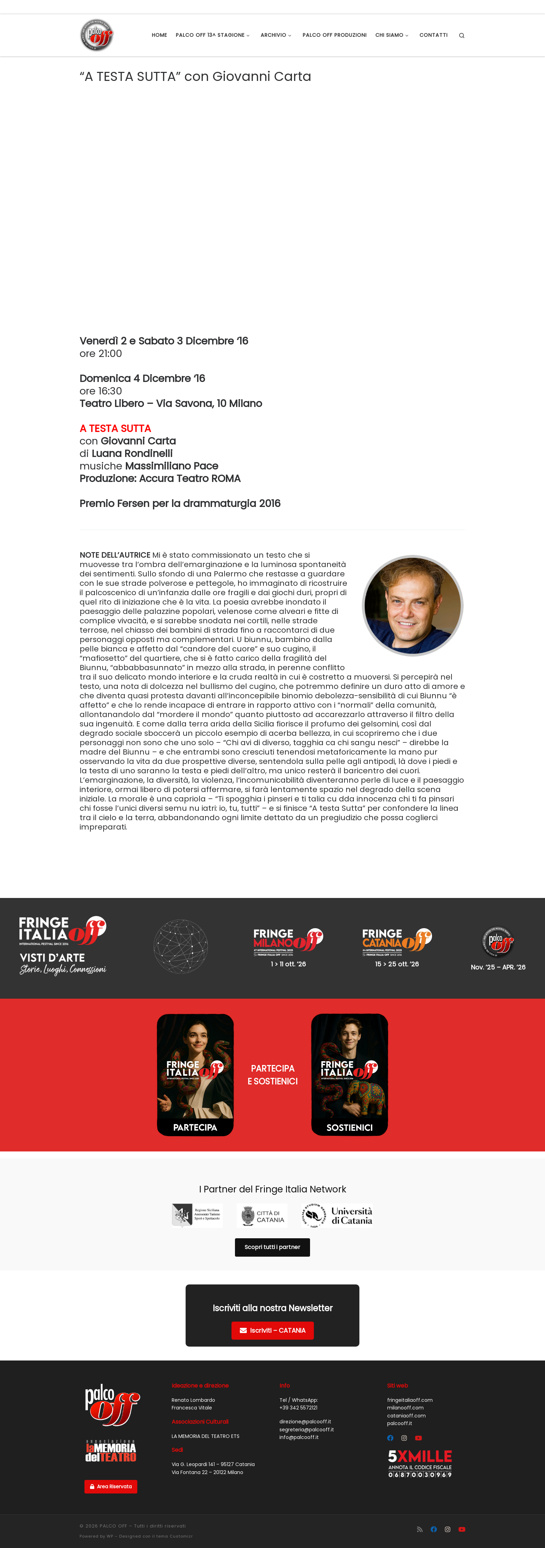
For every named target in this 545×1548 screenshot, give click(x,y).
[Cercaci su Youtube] (418, 1438)
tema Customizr (174, 1536)
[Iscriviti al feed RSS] (420, 1529)
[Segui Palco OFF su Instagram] (404, 1438)
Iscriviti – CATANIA (273, 1330)
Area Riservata (111, 1486)
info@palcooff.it (299, 1437)
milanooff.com (405, 1407)
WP (110, 1536)
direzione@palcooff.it (305, 1421)
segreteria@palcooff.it (306, 1429)
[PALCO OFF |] (97, 34)
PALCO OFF (113, 1526)
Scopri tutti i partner (272, 1247)
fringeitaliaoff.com (410, 1400)
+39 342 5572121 (298, 1407)
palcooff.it (399, 1423)
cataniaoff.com (406, 1415)
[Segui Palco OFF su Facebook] (390, 1438)
